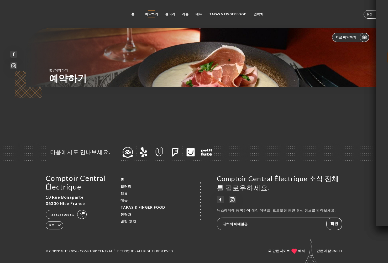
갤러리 (170, 14)
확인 (334, 223)
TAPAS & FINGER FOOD (228, 14)
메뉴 (199, 14)
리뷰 (185, 14)
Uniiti (337, 251)
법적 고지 (128, 221)
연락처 (259, 14)
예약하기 (151, 14)
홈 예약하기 (58, 70)
